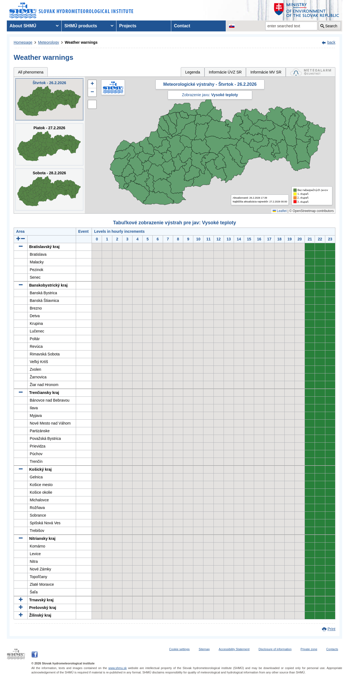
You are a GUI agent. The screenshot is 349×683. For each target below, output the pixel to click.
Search (331, 26)
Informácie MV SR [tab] (265, 72)
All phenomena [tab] (30, 72)
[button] (92, 84)
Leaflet (280, 211)
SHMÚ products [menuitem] (80, 25)
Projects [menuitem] (127, 25)
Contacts (332, 649)
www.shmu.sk (117, 668)
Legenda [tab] (192, 72)
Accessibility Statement (234, 649)
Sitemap (204, 649)
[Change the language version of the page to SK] (232, 25)
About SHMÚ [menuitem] (23, 25)
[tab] (310, 72)
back (331, 42)
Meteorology (48, 42)
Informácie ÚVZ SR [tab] (225, 72)
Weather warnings (81, 42)
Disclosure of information (274, 649)
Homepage (23, 42)
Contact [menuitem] (182, 25)
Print (331, 629)
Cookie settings (179, 649)
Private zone (308, 649)
